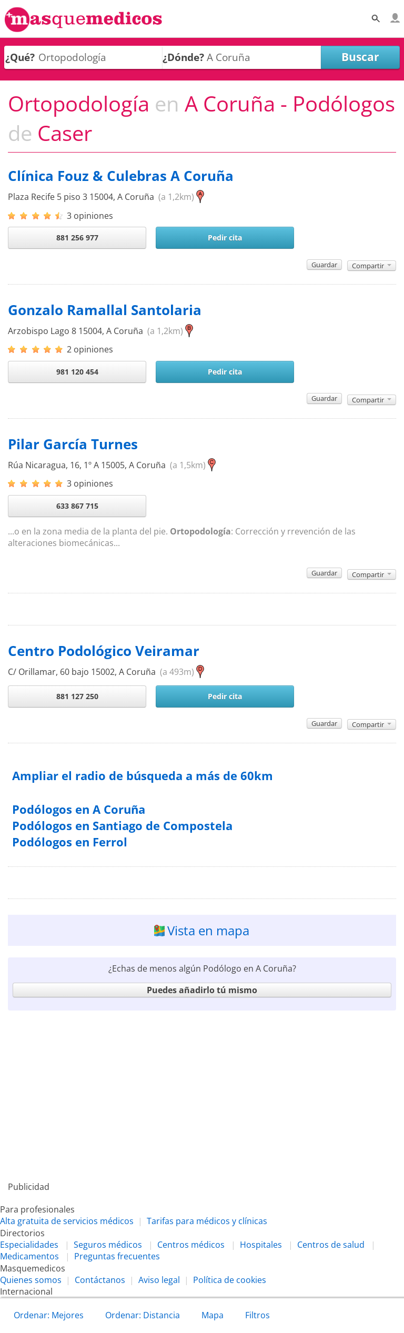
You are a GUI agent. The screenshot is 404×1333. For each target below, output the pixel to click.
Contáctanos (100, 1280)
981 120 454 (77, 372)
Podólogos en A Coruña (78, 809)
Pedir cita (225, 238)
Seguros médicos (108, 1244)
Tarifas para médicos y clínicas (207, 1221)
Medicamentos (29, 1256)
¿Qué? (20, 57)
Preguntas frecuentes (117, 1256)
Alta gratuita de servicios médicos (67, 1221)
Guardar (324, 264)
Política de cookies (229, 1280)
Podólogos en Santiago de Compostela (122, 825)
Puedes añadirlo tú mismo (202, 990)
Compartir (371, 265)
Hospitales (261, 1244)
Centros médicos (191, 1244)
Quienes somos (31, 1280)
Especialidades (29, 1244)
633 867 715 (77, 506)
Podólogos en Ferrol (69, 842)
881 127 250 (77, 696)
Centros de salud (331, 1244)
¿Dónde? (183, 57)
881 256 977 (77, 238)
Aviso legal (159, 1280)
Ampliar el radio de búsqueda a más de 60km (142, 776)
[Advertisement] (202, 1095)
